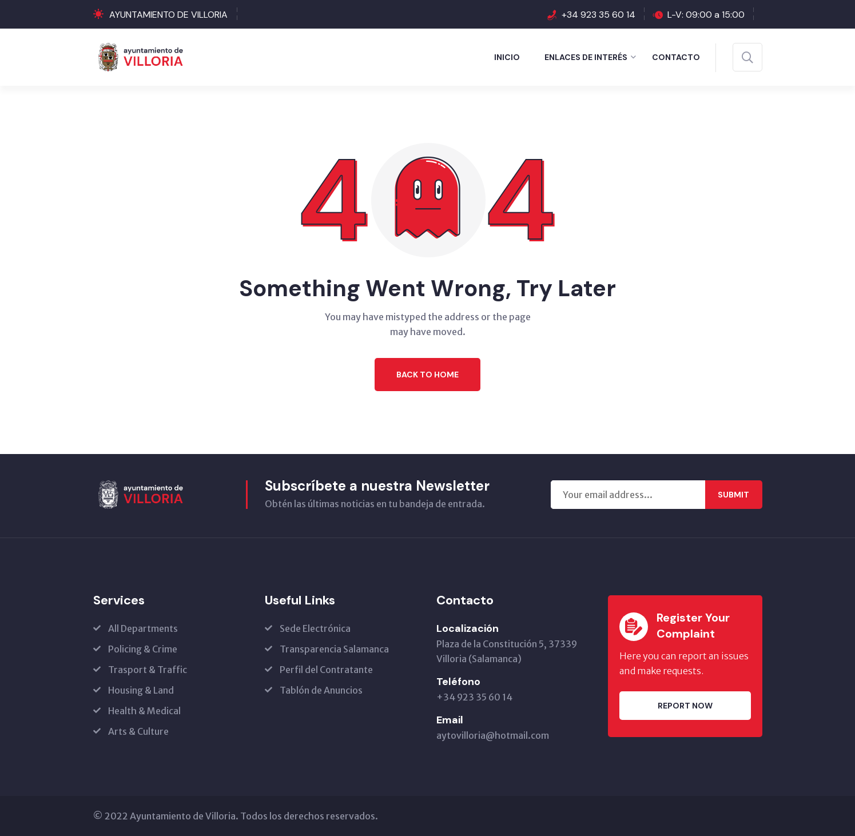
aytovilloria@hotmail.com (492, 735)
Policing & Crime (142, 649)
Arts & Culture (138, 731)
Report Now (685, 705)
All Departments (143, 628)
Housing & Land (141, 690)
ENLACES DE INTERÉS (585, 57)
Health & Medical (144, 710)
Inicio (507, 57)
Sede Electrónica (315, 628)
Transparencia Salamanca (334, 649)
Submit (733, 494)
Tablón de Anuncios (321, 690)
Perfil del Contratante (326, 669)
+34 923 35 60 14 (598, 15)
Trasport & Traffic (147, 669)
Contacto (676, 57)
